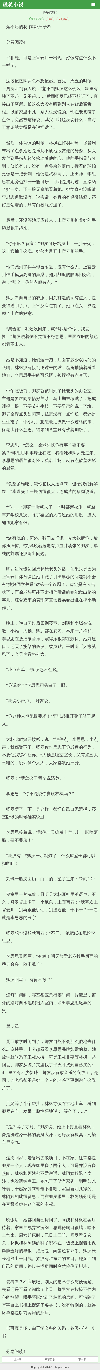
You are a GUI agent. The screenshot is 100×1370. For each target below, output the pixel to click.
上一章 (18, 1359)
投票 (50, 19)
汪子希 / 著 (36, 19)
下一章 (82, 1359)
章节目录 (50, 1359)
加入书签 (62, 19)
